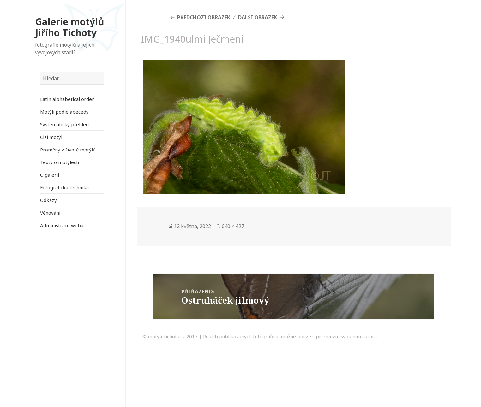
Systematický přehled (64, 124)
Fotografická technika (64, 187)
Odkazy (48, 200)
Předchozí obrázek (203, 17)
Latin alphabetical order (67, 99)
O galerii (49, 175)
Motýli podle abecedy (64, 112)
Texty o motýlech (59, 162)
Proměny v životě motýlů (68, 149)
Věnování (50, 212)
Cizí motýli (51, 137)
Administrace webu (61, 225)
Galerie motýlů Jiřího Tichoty (69, 27)
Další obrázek (257, 17)
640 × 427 (233, 226)
